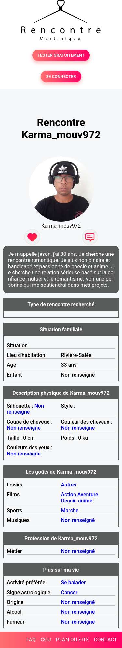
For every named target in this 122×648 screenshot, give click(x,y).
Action (68, 494)
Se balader (73, 582)
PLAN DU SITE (72, 640)
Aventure (87, 494)
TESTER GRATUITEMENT (61, 55)
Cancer (69, 592)
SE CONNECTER (61, 76)
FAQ (31, 640)
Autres (68, 485)
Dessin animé (77, 501)
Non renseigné (25, 409)
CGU (46, 640)
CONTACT (105, 640)
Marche (70, 510)
